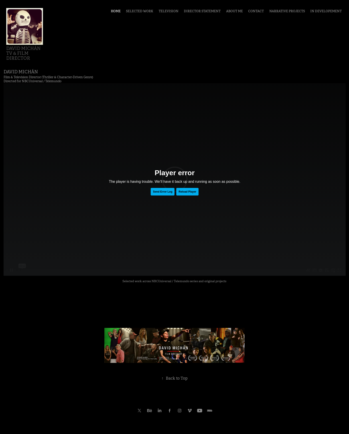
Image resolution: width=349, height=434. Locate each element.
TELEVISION (169, 11)
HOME (116, 11)
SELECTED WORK (139, 11)
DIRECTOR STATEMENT (202, 11)
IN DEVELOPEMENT (326, 11)
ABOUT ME (234, 11)
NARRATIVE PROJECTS (287, 11)
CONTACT (256, 11)
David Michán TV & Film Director (25, 53)
